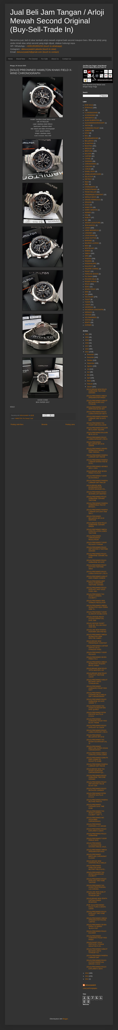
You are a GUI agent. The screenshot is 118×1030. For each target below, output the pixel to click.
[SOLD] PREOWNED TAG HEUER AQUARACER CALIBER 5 (95, 874)
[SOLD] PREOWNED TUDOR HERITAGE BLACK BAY (97, 408)
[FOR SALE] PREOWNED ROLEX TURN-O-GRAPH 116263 (96, 907)
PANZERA (88, 261)
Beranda (44, 424)
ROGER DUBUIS (90, 281)
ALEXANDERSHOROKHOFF (94, 123)
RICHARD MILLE (90, 279)
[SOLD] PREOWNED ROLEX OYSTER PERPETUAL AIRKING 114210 (96, 962)
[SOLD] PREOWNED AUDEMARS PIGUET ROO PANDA (97, 938)
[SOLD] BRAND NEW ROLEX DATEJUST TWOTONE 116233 (97, 675)
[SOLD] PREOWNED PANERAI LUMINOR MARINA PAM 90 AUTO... (97, 461)
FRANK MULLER (90, 192)
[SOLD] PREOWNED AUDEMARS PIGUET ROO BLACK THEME (97, 721)
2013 (87, 976)
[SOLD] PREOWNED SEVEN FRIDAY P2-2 (96, 658)
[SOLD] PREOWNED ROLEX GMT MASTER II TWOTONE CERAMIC (97, 549)
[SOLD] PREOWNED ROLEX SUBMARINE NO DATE (96, 561)
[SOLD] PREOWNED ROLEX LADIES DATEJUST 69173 (97, 412)
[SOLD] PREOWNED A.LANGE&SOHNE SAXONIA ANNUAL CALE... (97, 845)
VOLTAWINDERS (91, 317)
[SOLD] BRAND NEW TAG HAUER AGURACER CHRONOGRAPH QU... (96, 771)
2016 (87, 349)
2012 (87, 979)
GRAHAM (88, 202)
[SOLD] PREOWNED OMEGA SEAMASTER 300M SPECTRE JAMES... (97, 636)
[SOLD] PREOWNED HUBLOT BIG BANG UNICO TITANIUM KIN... (97, 681)
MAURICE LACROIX (92, 243)
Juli (88, 369)
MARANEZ (88, 241)
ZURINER (88, 325)
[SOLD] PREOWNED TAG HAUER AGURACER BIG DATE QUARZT (96, 708)
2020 (87, 337)
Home (10, 59)
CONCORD (89, 166)
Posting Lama (70, 424)
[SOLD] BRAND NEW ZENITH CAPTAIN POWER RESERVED (97, 900)
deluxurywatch (90, 985)
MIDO (87, 246)
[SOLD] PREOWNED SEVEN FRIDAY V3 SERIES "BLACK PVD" (96, 926)
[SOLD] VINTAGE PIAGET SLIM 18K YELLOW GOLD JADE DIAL (96, 625)
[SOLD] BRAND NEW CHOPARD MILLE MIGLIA (96, 862)
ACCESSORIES (90, 115)
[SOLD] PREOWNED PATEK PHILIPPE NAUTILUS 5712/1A (96, 714)
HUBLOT (88, 217)
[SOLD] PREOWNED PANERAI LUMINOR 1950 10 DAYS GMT (97, 418)
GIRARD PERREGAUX (92, 200)
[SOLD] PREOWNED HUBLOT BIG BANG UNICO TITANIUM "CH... (97, 951)
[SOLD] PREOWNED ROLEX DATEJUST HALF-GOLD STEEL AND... (96, 589)
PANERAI (88, 258)
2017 (87, 346)
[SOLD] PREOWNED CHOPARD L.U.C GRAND (96, 825)
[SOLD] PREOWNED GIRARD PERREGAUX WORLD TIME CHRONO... (97, 450)
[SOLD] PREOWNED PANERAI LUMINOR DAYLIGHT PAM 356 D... (97, 511)
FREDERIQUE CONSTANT (94, 194)
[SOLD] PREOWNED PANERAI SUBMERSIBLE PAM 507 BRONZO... (97, 505)
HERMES (88, 212)
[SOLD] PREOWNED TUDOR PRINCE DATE (97, 839)
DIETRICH (88, 179)
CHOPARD (88, 161)
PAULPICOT (89, 266)
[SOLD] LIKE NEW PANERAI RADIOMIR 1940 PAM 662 (96, 631)
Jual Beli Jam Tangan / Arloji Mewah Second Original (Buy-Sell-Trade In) (57, 21)
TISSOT (87, 299)
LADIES (87, 228)
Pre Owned (33, 59)
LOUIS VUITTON (90, 238)
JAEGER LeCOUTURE (92, 223)
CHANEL (88, 159)
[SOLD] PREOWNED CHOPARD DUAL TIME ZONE (95, 806)
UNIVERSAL (89, 307)
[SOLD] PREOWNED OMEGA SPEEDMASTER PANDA (97, 396)
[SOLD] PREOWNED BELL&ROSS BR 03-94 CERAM (95, 444)
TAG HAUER (89, 297)
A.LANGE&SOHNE (91, 113)
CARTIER (88, 156)
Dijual (86, 182)
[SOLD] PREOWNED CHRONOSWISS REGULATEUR (94, 538)
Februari (90, 384)
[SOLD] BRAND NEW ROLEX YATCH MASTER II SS (97, 669)
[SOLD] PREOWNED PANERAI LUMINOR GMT (97, 956)
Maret (89, 381)
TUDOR (87, 302)
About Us (55, 59)
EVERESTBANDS (91, 189)
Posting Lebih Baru (17, 424)
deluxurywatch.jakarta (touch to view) (38, 49)
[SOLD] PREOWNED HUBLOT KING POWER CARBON (97, 577)
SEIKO (87, 287)
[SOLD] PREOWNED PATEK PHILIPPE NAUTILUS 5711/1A (96, 795)
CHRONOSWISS (90, 164)
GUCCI (87, 205)
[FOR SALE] (89, 105)
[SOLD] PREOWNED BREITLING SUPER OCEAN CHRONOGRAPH (97, 748)
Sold (31, 418)
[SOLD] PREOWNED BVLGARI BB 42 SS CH (97, 433)
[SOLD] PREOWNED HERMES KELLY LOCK (97, 467)
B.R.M (87, 133)
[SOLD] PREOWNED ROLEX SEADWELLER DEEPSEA (96, 493)
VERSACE (88, 312)
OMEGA (87, 253)
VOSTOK (88, 320)
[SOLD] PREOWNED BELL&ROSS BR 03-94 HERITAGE (95, 518)
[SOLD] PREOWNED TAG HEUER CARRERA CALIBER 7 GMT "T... (95, 813)
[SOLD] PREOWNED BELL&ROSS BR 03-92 (95, 736)
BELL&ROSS (89, 141)
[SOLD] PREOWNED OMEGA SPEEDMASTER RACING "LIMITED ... (97, 920)
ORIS (86, 256)
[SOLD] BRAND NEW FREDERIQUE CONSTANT (97, 642)
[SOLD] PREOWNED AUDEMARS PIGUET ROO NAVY (97, 688)
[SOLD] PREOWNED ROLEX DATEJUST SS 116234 (96, 726)
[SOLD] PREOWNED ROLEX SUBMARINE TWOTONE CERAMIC (96, 777)
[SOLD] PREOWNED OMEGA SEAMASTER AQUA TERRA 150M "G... (97, 607)
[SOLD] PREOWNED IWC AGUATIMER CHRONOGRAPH (95, 819)
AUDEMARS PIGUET (92, 128)
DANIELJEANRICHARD (93, 174)
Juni (88, 372)
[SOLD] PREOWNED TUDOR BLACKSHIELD (97, 477)
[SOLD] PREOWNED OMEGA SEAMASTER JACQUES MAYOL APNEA (97, 664)
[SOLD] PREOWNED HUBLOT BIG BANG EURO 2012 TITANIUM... (97, 402)
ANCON (87, 125)
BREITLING (89, 151)
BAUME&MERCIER (91, 138)
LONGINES (89, 233)
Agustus (89, 366)
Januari (89, 387)
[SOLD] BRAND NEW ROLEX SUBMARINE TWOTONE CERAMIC (97, 391)
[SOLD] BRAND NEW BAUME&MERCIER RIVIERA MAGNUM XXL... (96, 487)
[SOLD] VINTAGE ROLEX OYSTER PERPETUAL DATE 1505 (95, 618)
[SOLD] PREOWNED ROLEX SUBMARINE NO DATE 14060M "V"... (96, 701)
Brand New (20, 59)
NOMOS (87, 251)
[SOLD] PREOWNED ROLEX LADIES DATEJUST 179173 (97, 572)
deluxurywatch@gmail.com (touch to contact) (38, 52)
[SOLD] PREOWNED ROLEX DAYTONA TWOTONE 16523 (96, 567)
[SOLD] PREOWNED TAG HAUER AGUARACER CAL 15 (97, 741)
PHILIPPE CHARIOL (92, 269)
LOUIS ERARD (90, 235)
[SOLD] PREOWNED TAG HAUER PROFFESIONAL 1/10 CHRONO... (96, 887)
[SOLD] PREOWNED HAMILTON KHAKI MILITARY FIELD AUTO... (96, 867)
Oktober (89, 360)
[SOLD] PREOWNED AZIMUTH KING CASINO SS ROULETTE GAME (97, 759)
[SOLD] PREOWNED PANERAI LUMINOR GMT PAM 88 (97, 456)
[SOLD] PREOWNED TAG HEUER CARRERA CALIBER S (95, 596)
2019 (87, 340)
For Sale (44, 59)
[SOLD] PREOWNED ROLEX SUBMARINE (96, 834)
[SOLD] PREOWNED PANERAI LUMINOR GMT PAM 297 (97, 481)
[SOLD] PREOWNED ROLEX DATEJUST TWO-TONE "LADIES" (96, 913)
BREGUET (88, 148)
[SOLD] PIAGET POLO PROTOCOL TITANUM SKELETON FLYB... (95, 944)
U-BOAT (87, 305)
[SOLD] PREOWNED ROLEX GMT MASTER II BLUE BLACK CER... (96, 784)
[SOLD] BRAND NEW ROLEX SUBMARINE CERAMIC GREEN (97, 524)
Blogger (65, 1019)
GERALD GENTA (90, 197)
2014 (87, 973)
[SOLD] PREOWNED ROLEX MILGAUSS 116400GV (96, 789)
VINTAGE (88, 315)
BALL (86, 136)
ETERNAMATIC (90, 187)
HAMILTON (18, 418)
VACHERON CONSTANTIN (94, 310)
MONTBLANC (89, 248)
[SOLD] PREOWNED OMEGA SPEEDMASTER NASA (97, 850)
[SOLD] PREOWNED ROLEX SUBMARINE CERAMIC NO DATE (97, 555)
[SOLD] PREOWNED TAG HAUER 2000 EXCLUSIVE (96, 424)
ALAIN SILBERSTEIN (92, 120)
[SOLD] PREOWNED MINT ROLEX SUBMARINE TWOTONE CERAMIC (96, 583)
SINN (86, 292)
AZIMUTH (88, 130)
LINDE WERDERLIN (92, 230)
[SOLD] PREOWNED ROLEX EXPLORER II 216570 (96, 830)
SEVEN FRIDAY (90, 289)
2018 (87, 343)
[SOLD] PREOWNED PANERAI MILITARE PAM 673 (97, 801)
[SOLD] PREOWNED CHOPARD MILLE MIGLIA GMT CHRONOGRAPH (96, 694)
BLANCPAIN (89, 143)
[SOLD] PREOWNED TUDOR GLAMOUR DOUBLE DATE (97, 613)
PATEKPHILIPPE (90, 263)
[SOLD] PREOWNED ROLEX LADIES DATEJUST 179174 (97, 438)
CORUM (87, 169)
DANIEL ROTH (90, 171)
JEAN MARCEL (90, 225)
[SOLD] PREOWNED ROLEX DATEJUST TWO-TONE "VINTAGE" (96, 880)
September (90, 363)
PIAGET (87, 271)
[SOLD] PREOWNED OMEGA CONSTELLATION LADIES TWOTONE (97, 531)
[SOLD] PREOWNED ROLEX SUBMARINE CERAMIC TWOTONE (96, 498)
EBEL (87, 184)
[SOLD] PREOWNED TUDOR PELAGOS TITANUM (97, 543)
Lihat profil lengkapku (90, 988)
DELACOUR (89, 177)
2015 (87, 352)
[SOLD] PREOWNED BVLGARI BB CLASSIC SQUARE (97, 428)
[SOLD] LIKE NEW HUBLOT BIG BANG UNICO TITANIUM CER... (96, 893)
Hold (86, 215)
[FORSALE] (89, 108)
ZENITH (87, 322)
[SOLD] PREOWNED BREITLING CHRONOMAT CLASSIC (97, 856)
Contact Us (66, 59)
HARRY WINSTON (91, 210)
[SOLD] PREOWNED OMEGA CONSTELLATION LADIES (97, 754)
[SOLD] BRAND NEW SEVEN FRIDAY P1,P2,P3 (97, 472)
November (90, 357)
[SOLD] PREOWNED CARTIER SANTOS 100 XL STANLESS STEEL (97, 647)
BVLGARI (88, 154)
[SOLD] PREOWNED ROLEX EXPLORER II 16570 (96, 968)
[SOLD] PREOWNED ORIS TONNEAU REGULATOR (96, 601)
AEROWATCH (89, 118)
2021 (87, 334)
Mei (88, 375)
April (88, 378)
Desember (90, 354)
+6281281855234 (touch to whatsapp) (44, 46)
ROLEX (87, 284)
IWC (86, 220)
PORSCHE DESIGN (91, 274)
